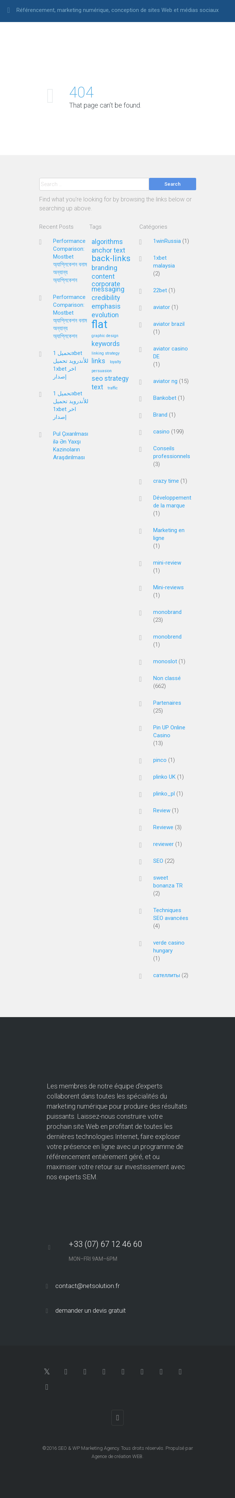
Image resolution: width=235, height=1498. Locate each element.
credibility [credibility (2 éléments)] (106, 298)
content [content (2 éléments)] (103, 276)
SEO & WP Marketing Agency (88, 1448)
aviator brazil (169, 324)
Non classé (167, 678)
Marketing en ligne (169, 534)
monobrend (167, 636)
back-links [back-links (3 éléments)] (111, 258)
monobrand (167, 612)
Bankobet (164, 398)
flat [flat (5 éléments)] (100, 324)
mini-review (167, 562)
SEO (158, 861)
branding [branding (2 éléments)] (104, 268)
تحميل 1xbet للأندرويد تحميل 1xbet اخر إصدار (71, 365)
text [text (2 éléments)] (97, 387)
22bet (160, 290)
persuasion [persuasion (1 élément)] (102, 371)
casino (161, 431)
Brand (160, 414)
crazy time (166, 481)
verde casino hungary (169, 946)
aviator (161, 307)
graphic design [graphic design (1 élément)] (105, 336)
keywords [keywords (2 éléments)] (106, 344)
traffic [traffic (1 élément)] (113, 388)
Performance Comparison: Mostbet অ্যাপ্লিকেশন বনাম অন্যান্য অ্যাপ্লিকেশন (70, 261)
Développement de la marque (172, 501)
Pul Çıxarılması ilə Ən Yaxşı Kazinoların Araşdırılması (70, 445)
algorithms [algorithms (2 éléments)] (107, 241)
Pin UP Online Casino (169, 731)
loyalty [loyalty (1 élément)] (115, 362)
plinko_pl (164, 793)
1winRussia (167, 241)
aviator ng (165, 381)
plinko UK (164, 776)
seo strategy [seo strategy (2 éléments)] (110, 378)
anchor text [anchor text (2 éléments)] (108, 250)
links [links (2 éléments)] (98, 361)
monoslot (165, 661)
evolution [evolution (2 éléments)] (105, 315)
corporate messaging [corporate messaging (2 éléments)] (108, 287)
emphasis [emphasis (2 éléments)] (106, 306)
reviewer (163, 844)
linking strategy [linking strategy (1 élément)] (106, 353)
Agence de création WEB (117, 1456)
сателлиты (166, 975)
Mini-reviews (168, 587)
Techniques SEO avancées (170, 914)
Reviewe (163, 827)
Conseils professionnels (171, 452)
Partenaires (167, 702)
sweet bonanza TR (168, 881)
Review (161, 810)
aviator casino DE (170, 352)
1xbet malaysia (164, 261)
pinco (160, 760)
